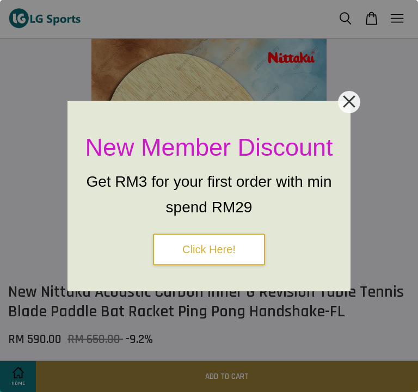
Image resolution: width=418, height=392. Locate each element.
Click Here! (209, 249)
